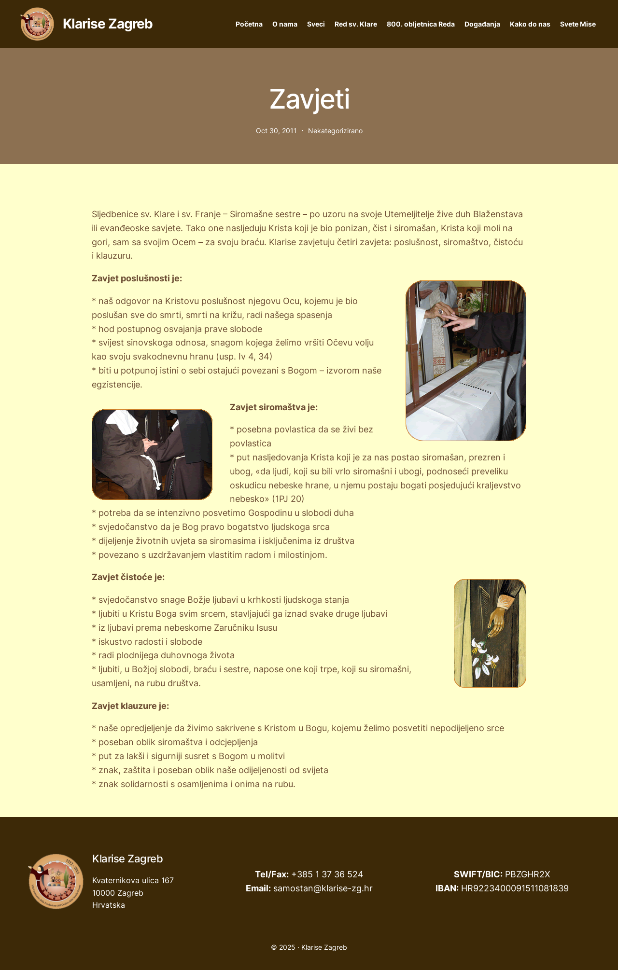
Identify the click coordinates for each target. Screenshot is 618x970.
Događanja (482, 24)
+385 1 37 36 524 (327, 874)
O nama (284, 24)
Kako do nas (530, 24)
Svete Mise (578, 24)
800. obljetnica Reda (421, 24)
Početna (249, 24)
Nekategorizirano (335, 130)
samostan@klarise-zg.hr (323, 888)
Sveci (316, 24)
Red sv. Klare (356, 24)
